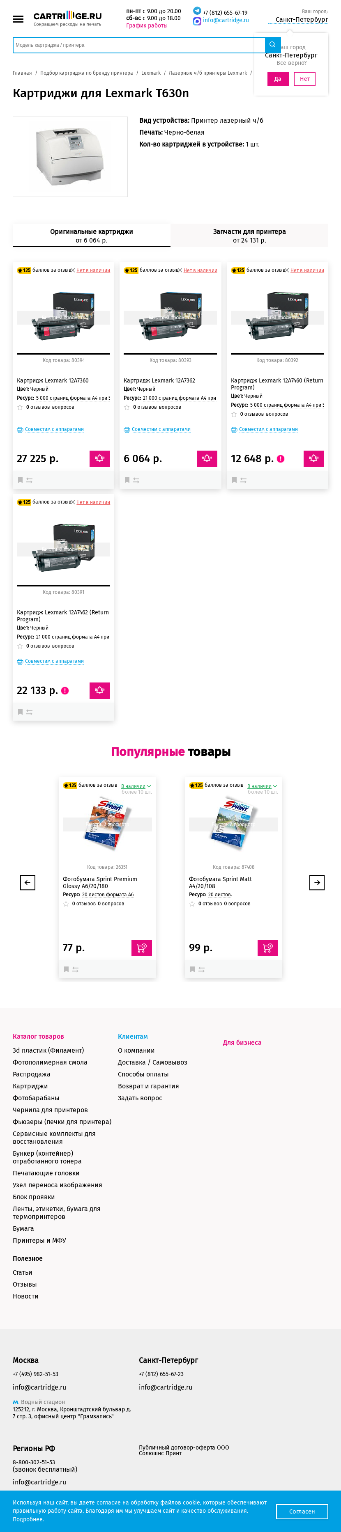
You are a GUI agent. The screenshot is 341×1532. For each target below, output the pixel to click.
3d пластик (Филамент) (48, 1050)
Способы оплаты (143, 1074)
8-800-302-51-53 (34, 1462)
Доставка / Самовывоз (152, 1062)
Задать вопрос (140, 1098)
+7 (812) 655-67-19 (225, 12)
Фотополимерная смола (50, 1062)
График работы (147, 25)
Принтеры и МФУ (39, 1240)
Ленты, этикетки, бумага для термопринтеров (57, 1213)
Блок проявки (34, 1197)
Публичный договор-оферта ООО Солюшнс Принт (184, 1450)
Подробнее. (28, 1519)
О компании (136, 1050)
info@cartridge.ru (226, 20)
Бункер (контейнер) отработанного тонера (47, 1157)
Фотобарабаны (36, 1098)
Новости (26, 1296)
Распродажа (32, 1074)
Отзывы (25, 1284)
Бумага (23, 1228)
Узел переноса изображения (57, 1185)
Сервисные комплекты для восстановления (54, 1137)
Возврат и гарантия (148, 1086)
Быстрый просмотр (63, 318)
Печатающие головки (46, 1173)
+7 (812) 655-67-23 (161, 1374)
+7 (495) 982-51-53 (35, 1374)
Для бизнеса (242, 1043)
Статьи (22, 1272)
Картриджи (30, 1086)
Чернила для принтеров (50, 1110)
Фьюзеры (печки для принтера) (62, 1122)
